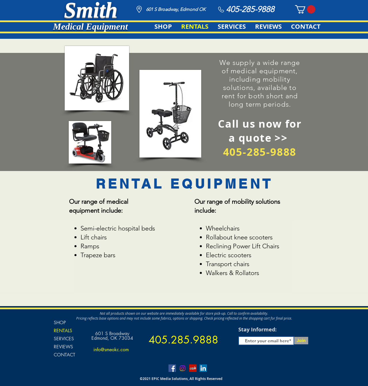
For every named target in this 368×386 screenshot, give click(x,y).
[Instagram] (182, 368)
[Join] (301, 340)
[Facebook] (172, 368)
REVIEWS (63, 347)
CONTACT (64, 355)
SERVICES (64, 339)
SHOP (60, 323)
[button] (305, 9)
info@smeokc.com (111, 350)
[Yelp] (193, 368)
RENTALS (63, 331)
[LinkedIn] (203, 368)
